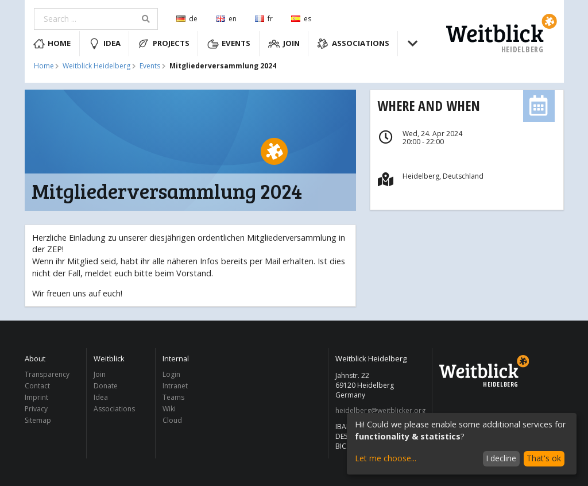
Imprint (36, 397)
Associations (353, 43)
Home (52, 43)
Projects (163, 43)
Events (229, 43)
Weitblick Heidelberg (96, 66)
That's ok (544, 458)
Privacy (36, 409)
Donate (106, 386)
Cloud (172, 420)
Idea (104, 43)
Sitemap (38, 420)
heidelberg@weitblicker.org (380, 411)
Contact (37, 386)
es (301, 19)
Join (284, 43)
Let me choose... (385, 458)
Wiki (169, 409)
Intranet (175, 386)
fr (264, 19)
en (226, 19)
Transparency (47, 375)
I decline (501, 458)
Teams (173, 397)
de (187, 19)
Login (171, 375)
